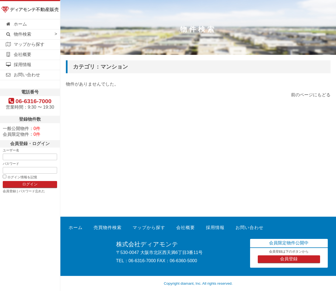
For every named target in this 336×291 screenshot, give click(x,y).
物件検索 (18, 34)
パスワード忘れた (32, 191)
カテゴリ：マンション (100, 67)
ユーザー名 (11, 150)
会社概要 (18, 54)
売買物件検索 (108, 227)
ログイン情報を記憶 (22, 177)
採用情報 (18, 64)
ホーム (16, 24)
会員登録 (9, 191)
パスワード (11, 164)
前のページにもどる (311, 94)
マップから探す (24, 44)
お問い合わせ (22, 74)
